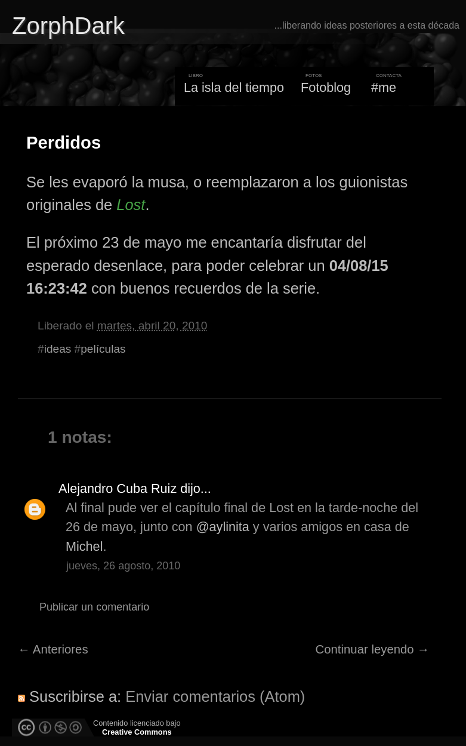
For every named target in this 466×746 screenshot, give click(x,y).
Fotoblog (326, 87)
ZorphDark (68, 26)
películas (103, 349)
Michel (84, 546)
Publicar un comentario (94, 607)
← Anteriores (53, 649)
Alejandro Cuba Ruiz (117, 488)
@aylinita (222, 526)
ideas (58, 349)
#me (383, 87)
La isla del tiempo (234, 87)
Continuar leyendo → (373, 649)
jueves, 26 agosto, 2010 (123, 566)
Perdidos (63, 142)
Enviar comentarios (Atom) (215, 696)
